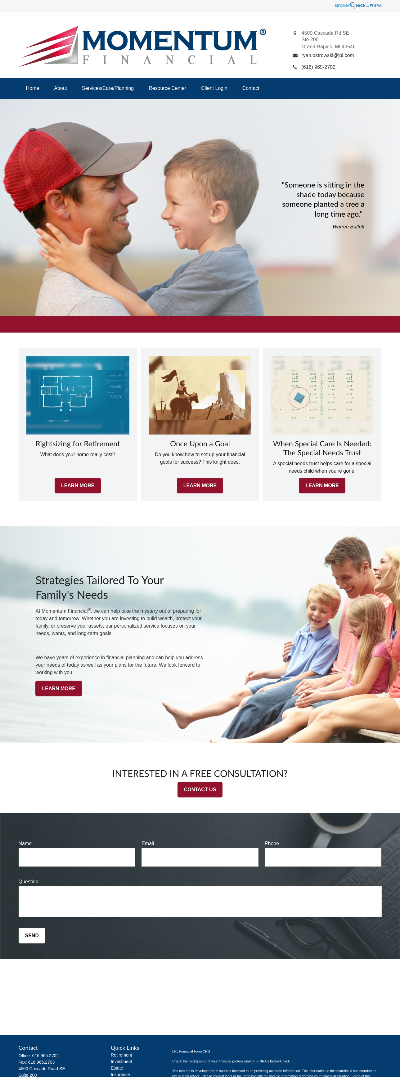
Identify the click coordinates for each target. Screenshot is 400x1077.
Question (28, 881)
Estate (117, 1068)
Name (25, 843)
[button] (33, 88)
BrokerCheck (280, 1061)
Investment (121, 1061)
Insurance (120, 1074)
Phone (272, 843)
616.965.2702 (45, 1055)
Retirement (121, 1055)
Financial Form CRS (194, 1051)
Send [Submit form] (32, 935)
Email (148, 843)
